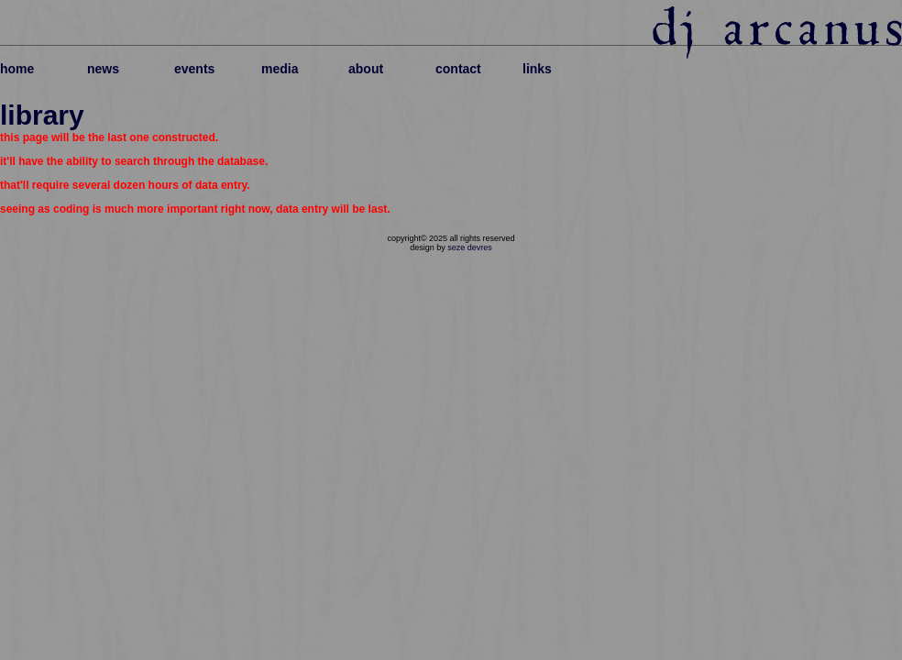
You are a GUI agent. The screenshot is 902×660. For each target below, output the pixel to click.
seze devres (469, 247)
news (103, 68)
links (537, 68)
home (17, 68)
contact (458, 68)
